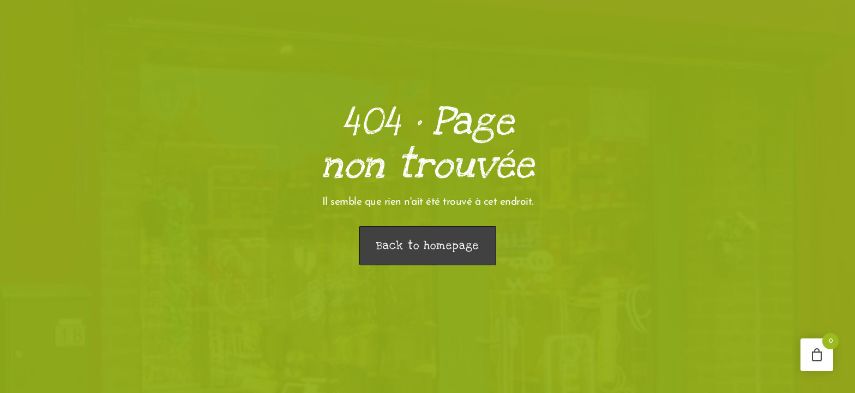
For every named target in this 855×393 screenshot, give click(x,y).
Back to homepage (427, 246)
